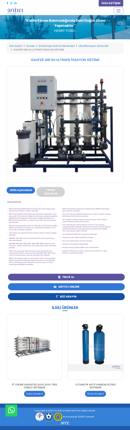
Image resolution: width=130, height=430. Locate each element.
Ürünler (30, 46)
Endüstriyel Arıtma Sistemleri (56, 46)
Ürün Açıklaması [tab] (21, 190)
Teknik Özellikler (51, 191)
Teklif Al (66, 277)
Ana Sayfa (15, 46)
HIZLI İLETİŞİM (111, 3)
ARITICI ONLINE (66, 287)
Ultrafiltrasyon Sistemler (94, 46)
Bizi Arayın (66, 296)
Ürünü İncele (34, 393)
